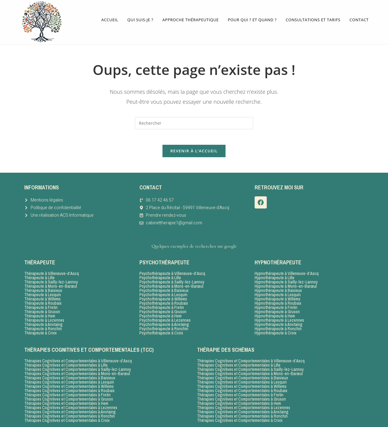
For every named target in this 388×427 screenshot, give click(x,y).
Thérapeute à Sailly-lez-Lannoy (51, 280)
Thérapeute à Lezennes (44, 319)
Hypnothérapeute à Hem (275, 314)
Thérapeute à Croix (40, 331)
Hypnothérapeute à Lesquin (278, 293)
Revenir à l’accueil (194, 149)
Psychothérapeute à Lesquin (163, 293)
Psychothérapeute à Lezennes (165, 319)
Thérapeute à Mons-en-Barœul (50, 285)
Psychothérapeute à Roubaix (163, 302)
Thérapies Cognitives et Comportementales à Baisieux (69, 376)
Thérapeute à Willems (42, 297)
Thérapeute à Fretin (41, 306)
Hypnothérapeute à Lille (274, 276)
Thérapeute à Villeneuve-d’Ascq (51, 272)
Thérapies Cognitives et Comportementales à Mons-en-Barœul (77, 372)
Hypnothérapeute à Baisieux (278, 289)
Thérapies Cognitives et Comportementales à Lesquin (69, 380)
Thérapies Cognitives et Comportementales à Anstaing (70, 410)
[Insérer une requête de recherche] (194, 118)
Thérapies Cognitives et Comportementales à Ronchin (69, 414)
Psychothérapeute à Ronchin (163, 327)
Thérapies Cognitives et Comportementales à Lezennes (70, 406)
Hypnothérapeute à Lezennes (279, 319)
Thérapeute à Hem (39, 314)
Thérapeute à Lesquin (42, 293)
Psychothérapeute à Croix (161, 331)
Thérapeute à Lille (39, 276)
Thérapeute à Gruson (42, 310)
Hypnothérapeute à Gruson (277, 310)
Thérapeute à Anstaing (43, 323)
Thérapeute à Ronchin (43, 327)
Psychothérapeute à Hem (160, 314)
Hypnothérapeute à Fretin (276, 306)
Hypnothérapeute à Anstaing (279, 323)
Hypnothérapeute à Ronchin (278, 327)
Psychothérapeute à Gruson (162, 310)
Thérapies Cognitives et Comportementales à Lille (66, 363)
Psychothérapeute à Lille (160, 276)
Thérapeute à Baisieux (43, 289)
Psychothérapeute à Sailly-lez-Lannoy (171, 280)
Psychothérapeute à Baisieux (164, 289)
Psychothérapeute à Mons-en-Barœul (171, 285)
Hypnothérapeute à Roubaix (278, 302)
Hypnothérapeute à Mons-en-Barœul (286, 285)
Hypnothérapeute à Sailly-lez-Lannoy (286, 280)
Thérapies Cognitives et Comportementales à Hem (66, 402)
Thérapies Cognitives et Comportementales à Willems (69, 385)
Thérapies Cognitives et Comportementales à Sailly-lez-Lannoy (77, 368)
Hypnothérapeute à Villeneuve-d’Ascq (287, 272)
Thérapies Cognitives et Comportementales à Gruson (68, 397)
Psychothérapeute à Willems (163, 297)
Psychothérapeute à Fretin (161, 306)
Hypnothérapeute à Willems (277, 297)
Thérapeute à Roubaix (43, 302)
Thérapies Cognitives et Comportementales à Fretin (67, 393)
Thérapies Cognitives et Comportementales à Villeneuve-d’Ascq (78, 359)
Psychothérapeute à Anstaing (164, 323)
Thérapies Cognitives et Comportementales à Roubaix (69, 389)
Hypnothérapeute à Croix (275, 331)
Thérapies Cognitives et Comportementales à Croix (67, 419)
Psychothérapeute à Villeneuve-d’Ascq (172, 272)
